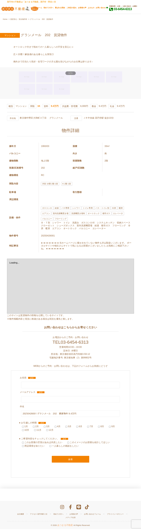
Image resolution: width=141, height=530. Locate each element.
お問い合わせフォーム (92, 515)
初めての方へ (49, 8)
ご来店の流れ (72, 8)
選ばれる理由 (60, 8)
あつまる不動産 (65, 526)
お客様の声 (82, 8)
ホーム (39, 8)
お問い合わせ (102, 8)
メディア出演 (70, 518)
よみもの (91, 8)
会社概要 (20, 515)
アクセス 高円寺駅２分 (38, 515)
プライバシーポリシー (115, 515)
